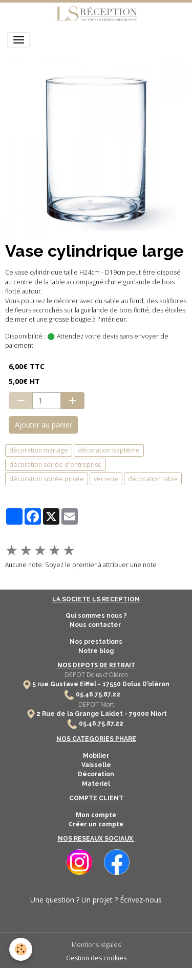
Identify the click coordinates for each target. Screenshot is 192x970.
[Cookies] (20, 949)
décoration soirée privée (46, 479)
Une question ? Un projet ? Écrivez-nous (96, 900)
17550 (111, 684)
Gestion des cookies (96, 958)
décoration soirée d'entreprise (55, 464)
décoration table (153, 479)
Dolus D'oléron (145, 684)
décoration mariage (38, 450)
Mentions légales (96, 944)
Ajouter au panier (43, 425)
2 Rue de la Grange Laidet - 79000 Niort (101, 713)
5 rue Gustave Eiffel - (67, 684)
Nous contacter (96, 624)
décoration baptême (109, 450)
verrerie (106, 479)
